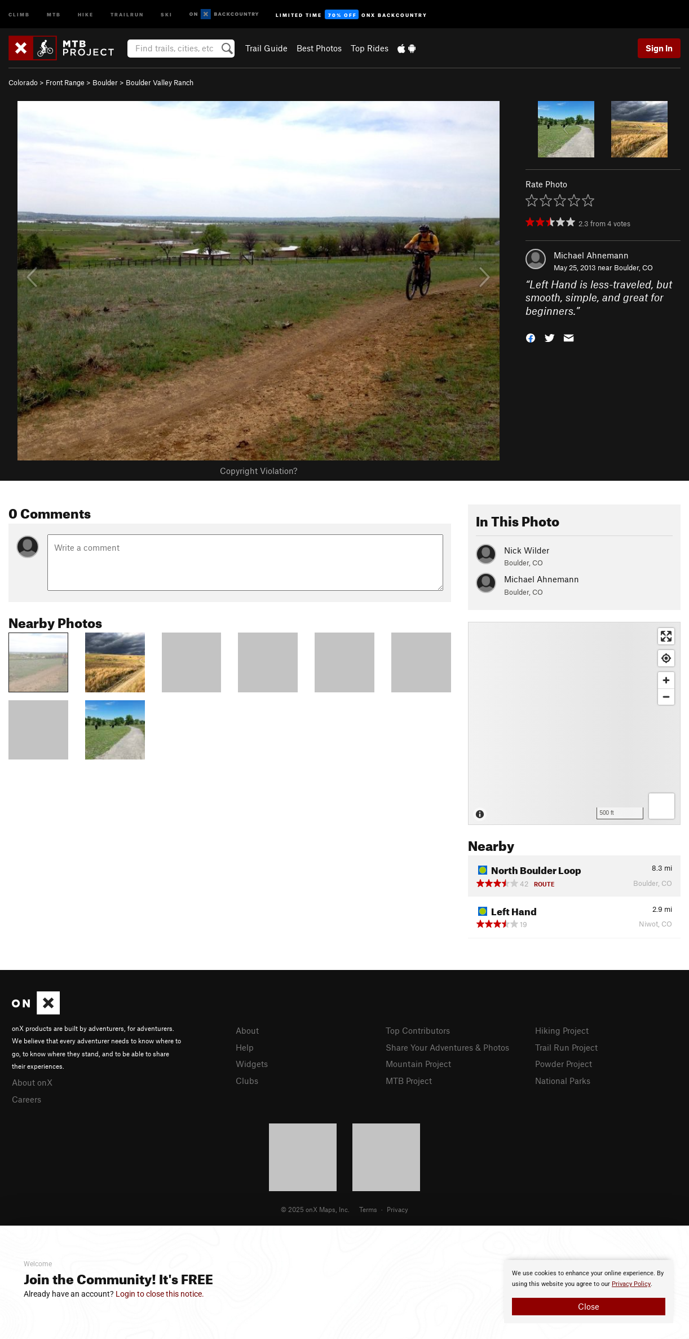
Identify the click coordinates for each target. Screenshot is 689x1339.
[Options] (661, 806)
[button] (530, 337)
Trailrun (127, 13)
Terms (368, 1209)
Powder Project (563, 1064)
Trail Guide (266, 48)
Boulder (105, 82)
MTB (54, 13)
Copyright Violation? (258, 471)
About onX (32, 1082)
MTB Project (409, 1080)
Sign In (659, 48)
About (247, 1030)
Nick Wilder (526, 550)
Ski (167, 13)
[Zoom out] (666, 696)
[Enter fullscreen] (666, 636)
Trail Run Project (566, 1047)
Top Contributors (418, 1030)
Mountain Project (418, 1064)
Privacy (397, 1209)
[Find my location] (666, 658)
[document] (588, 1291)
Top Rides (369, 48)
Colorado (23, 82)
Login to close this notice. (160, 1293)
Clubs (247, 1080)
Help (245, 1047)
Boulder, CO (633, 267)
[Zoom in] (666, 680)
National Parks (562, 1080)
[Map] (574, 723)
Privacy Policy (631, 1284)
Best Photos (319, 48)
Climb (19, 13)
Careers (26, 1099)
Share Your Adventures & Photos (447, 1047)
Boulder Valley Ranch (159, 82)
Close (588, 1306)
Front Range (65, 82)
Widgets (252, 1064)
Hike (86, 13)
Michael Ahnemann (591, 255)
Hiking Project (562, 1030)
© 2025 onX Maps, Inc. (315, 1209)
